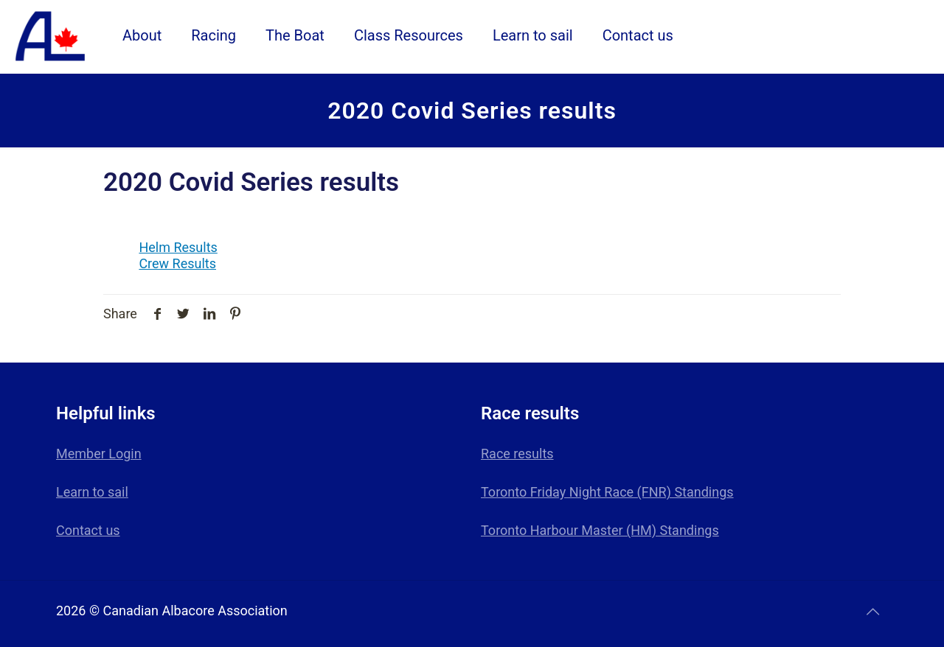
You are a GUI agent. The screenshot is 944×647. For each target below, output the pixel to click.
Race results (517, 453)
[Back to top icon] (872, 611)
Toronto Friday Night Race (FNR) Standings (607, 492)
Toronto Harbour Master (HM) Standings (600, 530)
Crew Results (177, 263)
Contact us (88, 530)
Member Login (99, 453)
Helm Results (178, 247)
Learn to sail (92, 492)
